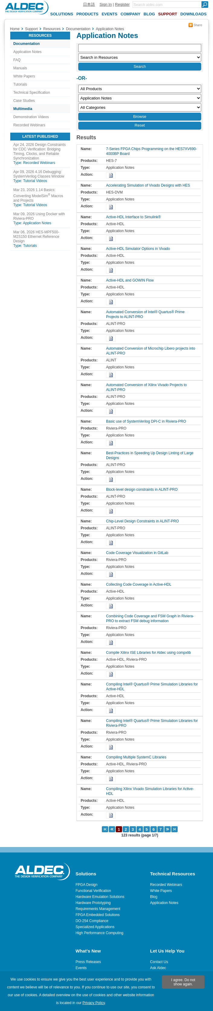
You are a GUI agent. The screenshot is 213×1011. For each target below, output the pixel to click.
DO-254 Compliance (92, 921)
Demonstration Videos (31, 117)
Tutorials (20, 84)
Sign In (105, 4)
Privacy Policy (93, 1003)
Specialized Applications (95, 927)
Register (122, 4)
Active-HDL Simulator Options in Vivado (139, 249)
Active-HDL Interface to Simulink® (135, 217)
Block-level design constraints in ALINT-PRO (143, 489)
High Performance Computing (99, 933)
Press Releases (88, 962)
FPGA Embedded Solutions (98, 915)
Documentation (26, 44)
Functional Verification (93, 891)
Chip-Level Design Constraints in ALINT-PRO (144, 521)
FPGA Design (87, 885)
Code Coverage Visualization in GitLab (138, 553)
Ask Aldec (158, 968)
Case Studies (24, 101)
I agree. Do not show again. (183, 982)
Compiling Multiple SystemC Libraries (137, 757)
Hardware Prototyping (93, 903)
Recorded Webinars (29, 125)
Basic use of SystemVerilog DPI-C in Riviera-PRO (147, 421)
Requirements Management (98, 909)
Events (81, 968)
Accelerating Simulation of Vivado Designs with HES (149, 185)
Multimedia (22, 109)
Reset (140, 125)
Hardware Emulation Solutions (100, 897)
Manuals (20, 68)
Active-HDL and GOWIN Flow (131, 280)
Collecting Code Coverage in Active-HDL (140, 584)
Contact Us (159, 962)
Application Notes (27, 52)
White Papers (24, 76)
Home (15, 29)
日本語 (89, 4)
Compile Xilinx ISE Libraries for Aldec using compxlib (150, 652)
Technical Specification (31, 92)
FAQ (17, 60)
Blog (153, 897)
